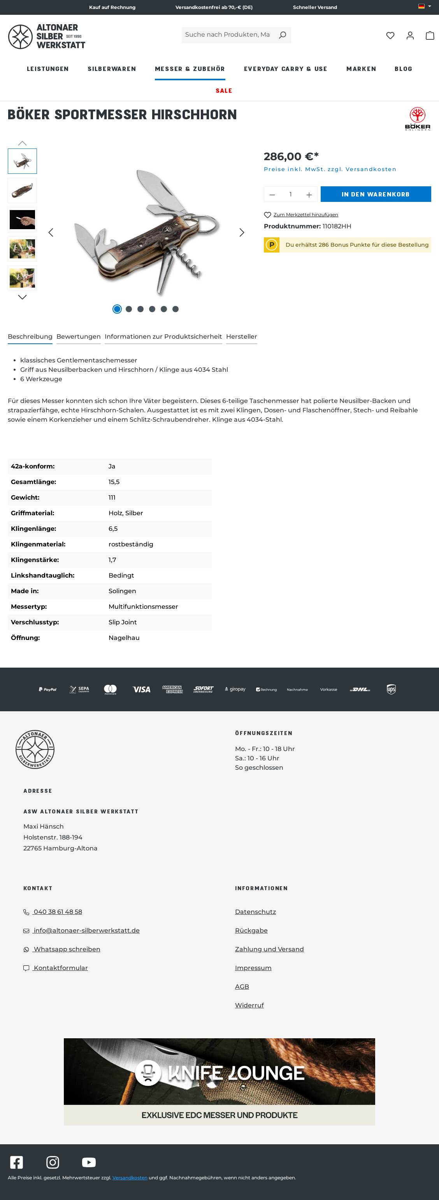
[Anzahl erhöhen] (309, 194)
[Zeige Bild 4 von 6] (152, 309)
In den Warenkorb (376, 194)
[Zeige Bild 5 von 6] (164, 309)
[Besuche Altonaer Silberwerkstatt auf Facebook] (16, 1162)
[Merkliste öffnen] (390, 35)
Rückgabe (251, 930)
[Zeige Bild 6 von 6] (175, 309)
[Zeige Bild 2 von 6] (129, 309)
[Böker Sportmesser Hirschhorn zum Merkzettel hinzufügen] (301, 215)
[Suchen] (282, 35)
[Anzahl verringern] (272, 194)
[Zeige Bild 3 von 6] (140, 309)
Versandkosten (130, 1178)
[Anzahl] (291, 194)
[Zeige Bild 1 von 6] (117, 309)
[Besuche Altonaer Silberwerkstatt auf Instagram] (52, 1162)
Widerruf (249, 1005)
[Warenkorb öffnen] (430, 35)
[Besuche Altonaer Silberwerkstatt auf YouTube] (89, 1162)
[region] (128, 232)
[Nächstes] (242, 232)
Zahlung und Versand (269, 949)
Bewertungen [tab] (78, 336)
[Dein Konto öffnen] (410, 35)
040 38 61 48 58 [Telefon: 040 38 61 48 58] (52, 911)
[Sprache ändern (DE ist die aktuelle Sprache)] (424, 6)
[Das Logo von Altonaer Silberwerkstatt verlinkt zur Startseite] (114, 749)
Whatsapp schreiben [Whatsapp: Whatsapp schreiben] (61, 949)
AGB (242, 986)
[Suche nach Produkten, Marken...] (228, 35)
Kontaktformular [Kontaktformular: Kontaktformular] (55, 968)
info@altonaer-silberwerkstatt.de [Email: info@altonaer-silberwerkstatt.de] (81, 930)
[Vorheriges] (50, 232)
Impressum (253, 968)
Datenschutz (255, 911)
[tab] (30, 337)
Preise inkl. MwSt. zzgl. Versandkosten (330, 169)
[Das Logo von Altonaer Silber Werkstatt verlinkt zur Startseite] (47, 36)
